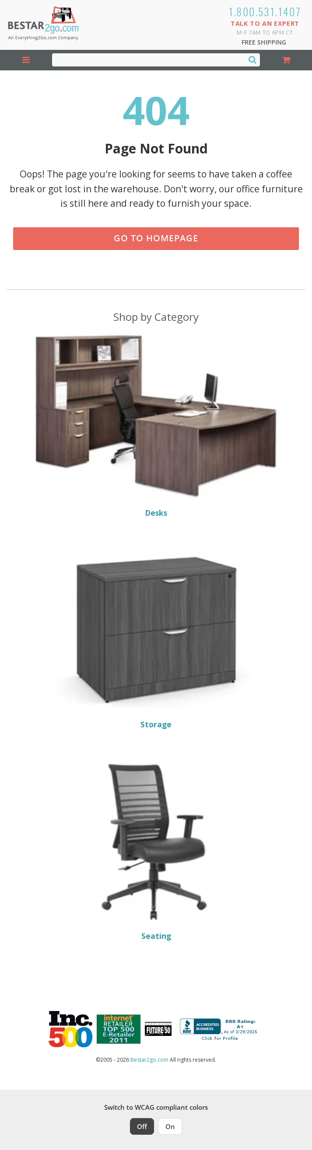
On (170, 1126)
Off (142, 1126)
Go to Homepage (156, 238)
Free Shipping (264, 42)
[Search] (252, 59)
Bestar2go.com (149, 1059)
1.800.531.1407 (265, 11)
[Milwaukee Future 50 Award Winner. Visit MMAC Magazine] (158, 1029)
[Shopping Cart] (286, 60)
